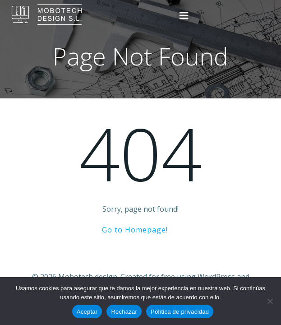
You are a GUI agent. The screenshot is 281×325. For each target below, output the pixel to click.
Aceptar (87, 311)
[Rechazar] (269, 301)
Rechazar (124, 311)
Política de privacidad (180, 311)
